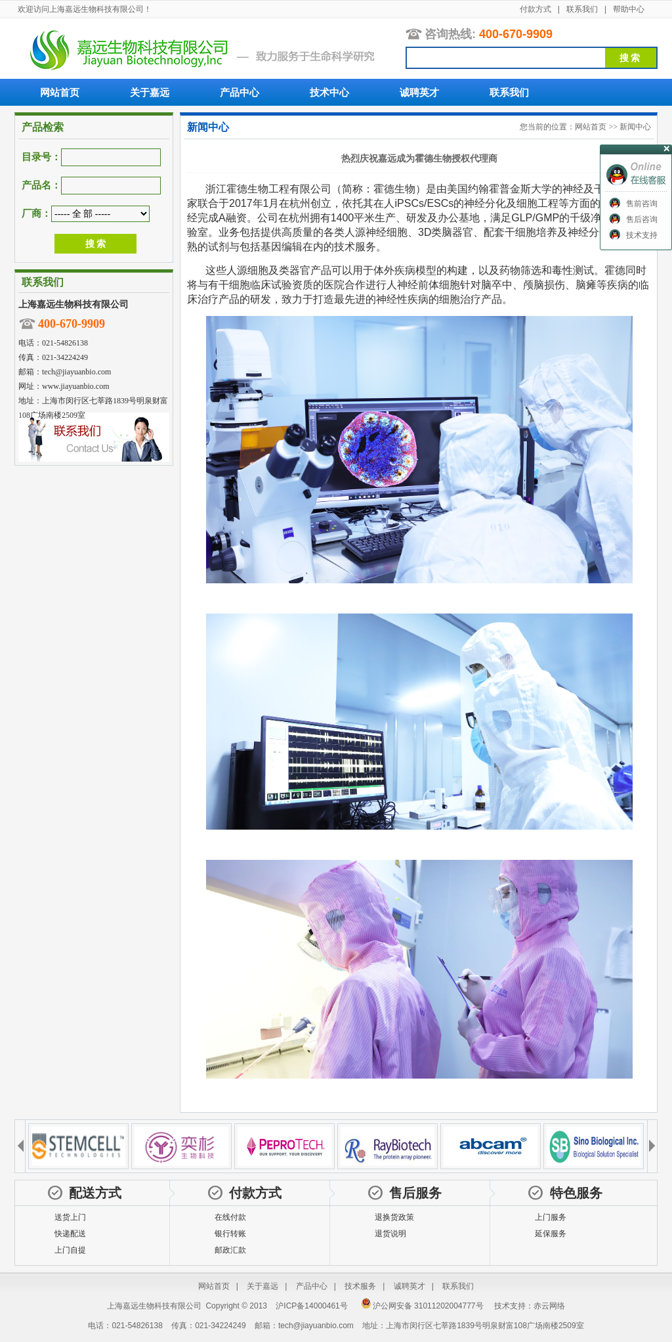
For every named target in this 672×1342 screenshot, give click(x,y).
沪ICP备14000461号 (311, 1305)
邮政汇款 (230, 1250)
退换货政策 (394, 1217)
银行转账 (230, 1233)
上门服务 (550, 1217)
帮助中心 (628, 9)
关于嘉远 (149, 92)
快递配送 (70, 1233)
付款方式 (535, 9)
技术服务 (360, 1286)
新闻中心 (635, 126)
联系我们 (582, 9)
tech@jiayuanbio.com (76, 371)
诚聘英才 (419, 92)
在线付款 (230, 1217)
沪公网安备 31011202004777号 (422, 1305)
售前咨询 (642, 203)
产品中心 (239, 92)
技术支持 (642, 235)
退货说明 (390, 1233)
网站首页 (59, 92)
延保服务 (550, 1233)
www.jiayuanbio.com (76, 386)
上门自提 (70, 1250)
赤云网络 (549, 1305)
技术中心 (329, 92)
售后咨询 (642, 219)
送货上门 (70, 1217)
